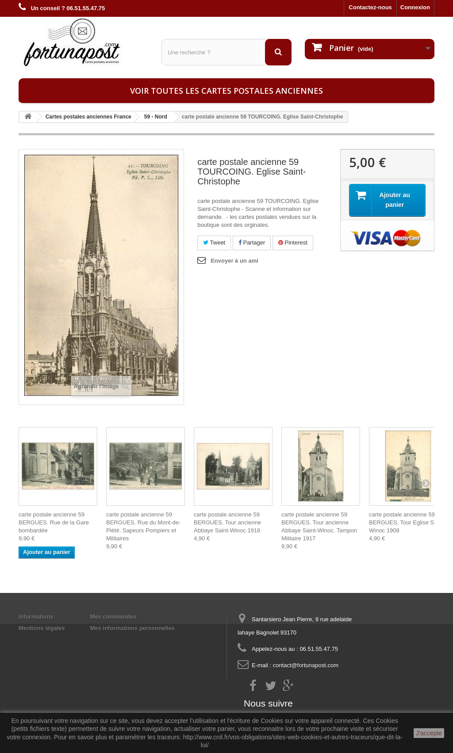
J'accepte (429, 733)
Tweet (214, 242)
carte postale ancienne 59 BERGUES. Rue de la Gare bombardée (54, 522)
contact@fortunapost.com (305, 665)
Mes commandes (113, 616)
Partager (251, 242)
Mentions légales (42, 628)
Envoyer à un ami (234, 260)
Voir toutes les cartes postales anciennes (226, 90)
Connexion (415, 7)
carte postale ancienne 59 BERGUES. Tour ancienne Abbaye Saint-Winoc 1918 (227, 522)
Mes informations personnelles (132, 628)
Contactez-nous (370, 7)
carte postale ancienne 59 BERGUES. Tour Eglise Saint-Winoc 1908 (407, 522)
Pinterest (292, 242)
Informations (36, 616)
